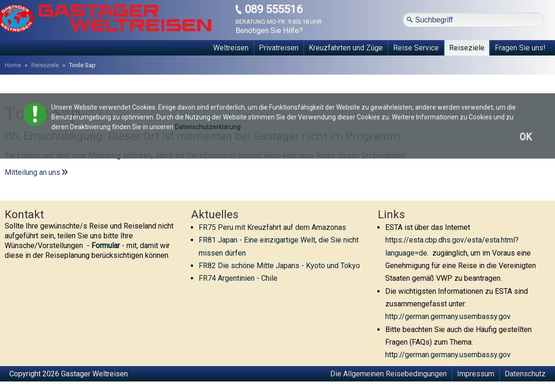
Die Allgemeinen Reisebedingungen (388, 373)
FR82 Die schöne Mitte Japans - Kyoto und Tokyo (279, 265)
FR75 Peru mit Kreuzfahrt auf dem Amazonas (272, 227)
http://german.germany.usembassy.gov (448, 316)
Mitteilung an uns (32, 172)
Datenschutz (525, 373)
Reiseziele (467, 47)
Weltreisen (231, 47)
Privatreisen (278, 47)
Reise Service (416, 47)
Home (13, 65)
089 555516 (273, 9)
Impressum (475, 373)
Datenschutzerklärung (208, 127)
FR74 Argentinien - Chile (238, 278)
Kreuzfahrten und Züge (346, 47)
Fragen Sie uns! (520, 47)
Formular (105, 245)
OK (526, 137)
